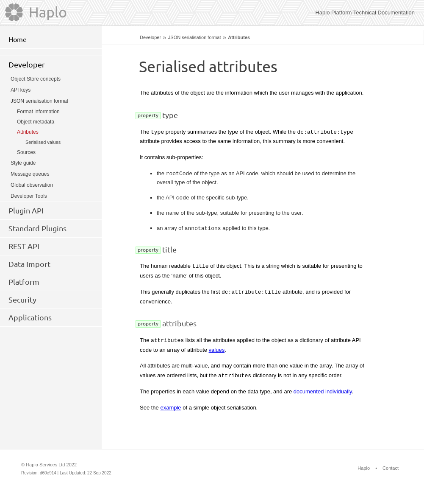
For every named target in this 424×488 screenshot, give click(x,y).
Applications (30, 317)
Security (22, 299)
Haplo (363, 468)
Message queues (30, 174)
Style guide (23, 163)
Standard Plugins (37, 228)
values (217, 350)
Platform (23, 282)
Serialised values (43, 142)
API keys (20, 90)
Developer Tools (29, 196)
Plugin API (26, 210)
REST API (23, 246)
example (170, 407)
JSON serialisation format (194, 37)
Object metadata (35, 122)
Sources (26, 152)
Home (17, 39)
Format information (38, 112)
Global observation (32, 185)
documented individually (323, 391)
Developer (150, 37)
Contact (390, 468)
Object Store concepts (36, 79)
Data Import (29, 264)
